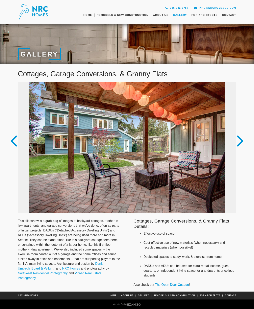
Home (87, 14)
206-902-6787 (179, 8)
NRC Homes (71, 268)
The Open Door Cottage (172, 284)
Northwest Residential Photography (43, 273)
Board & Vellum (42, 268)
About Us (160, 14)
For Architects (204, 14)
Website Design (120, 304)
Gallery (180, 14)
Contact (229, 14)
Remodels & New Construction (122, 14)
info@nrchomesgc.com (217, 8)
